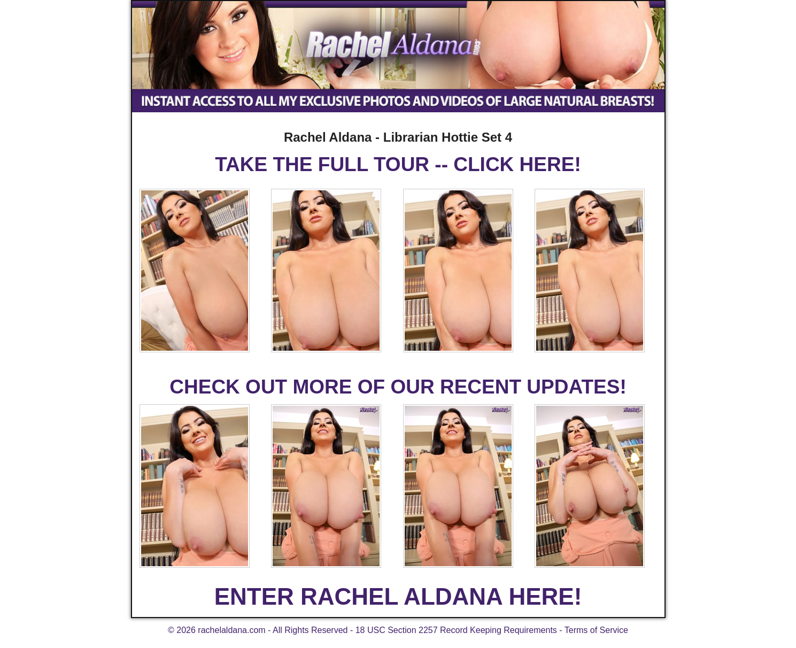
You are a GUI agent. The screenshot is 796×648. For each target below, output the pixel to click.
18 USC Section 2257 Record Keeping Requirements (456, 630)
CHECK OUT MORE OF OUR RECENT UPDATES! (397, 387)
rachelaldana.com (231, 630)
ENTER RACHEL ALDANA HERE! (398, 596)
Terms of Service (596, 630)
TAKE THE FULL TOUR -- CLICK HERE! (398, 164)
